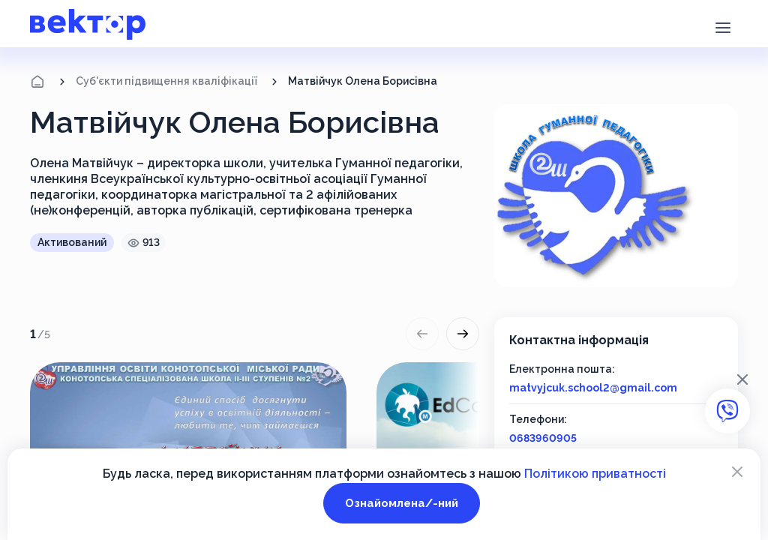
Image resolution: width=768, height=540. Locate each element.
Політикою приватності (595, 473)
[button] (722, 26)
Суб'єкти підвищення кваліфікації (166, 81)
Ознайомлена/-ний (401, 503)
